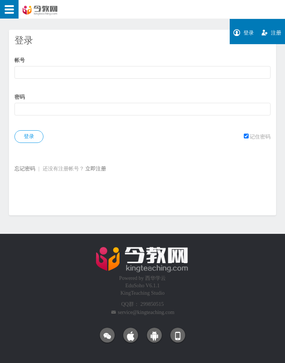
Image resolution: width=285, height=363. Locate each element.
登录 (29, 136)
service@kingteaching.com (146, 312)
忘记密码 (24, 168)
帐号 (19, 60)
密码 (19, 97)
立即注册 (95, 168)
